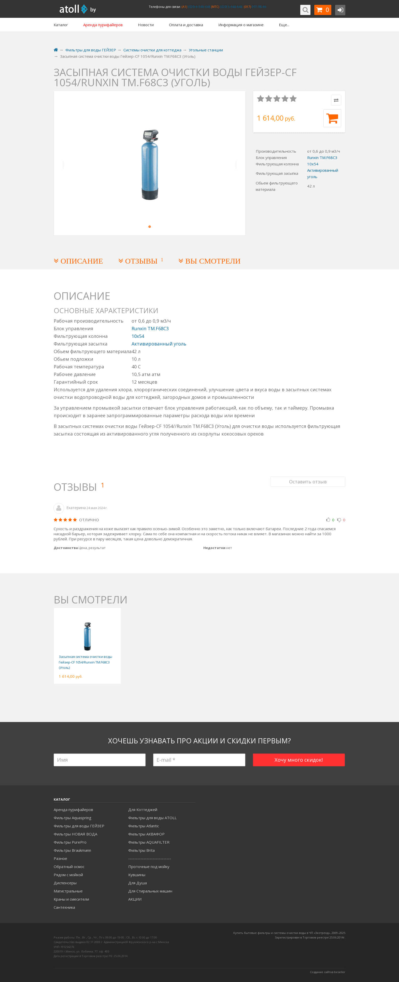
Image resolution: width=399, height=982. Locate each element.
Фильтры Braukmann (72, 850)
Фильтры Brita (141, 850)
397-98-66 (258, 7)
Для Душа (137, 882)
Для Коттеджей (142, 809)
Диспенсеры (65, 882)
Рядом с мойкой (68, 874)
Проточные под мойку (148, 866)
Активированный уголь (159, 344)
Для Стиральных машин (150, 890)
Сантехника (64, 907)
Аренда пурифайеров (73, 809)
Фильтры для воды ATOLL (152, 817)
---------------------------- (149, 858)
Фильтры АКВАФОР (146, 833)
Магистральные (68, 890)
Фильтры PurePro (70, 842)
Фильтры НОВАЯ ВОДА (75, 833)
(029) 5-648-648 (230, 7)
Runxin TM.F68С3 (322, 157)
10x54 (312, 163)
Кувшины (136, 874)
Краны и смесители (71, 899)
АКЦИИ (134, 899)
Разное (60, 858)
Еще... (284, 24)
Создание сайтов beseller (327, 972)
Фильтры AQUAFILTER (148, 842)
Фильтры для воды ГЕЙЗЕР (79, 825)
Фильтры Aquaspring (72, 817)
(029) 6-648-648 (198, 7)
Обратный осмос (69, 866)
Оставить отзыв (308, 481)
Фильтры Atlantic (143, 825)
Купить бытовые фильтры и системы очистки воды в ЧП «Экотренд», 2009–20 (287, 933)
